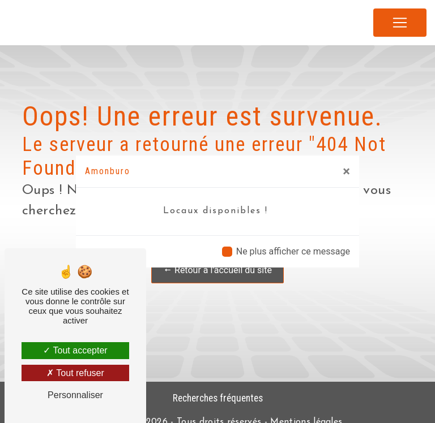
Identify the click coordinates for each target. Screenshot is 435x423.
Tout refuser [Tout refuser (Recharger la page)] (75, 373)
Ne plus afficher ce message (293, 251)
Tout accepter (75, 350)
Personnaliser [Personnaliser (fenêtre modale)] (75, 395)
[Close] (346, 171)
